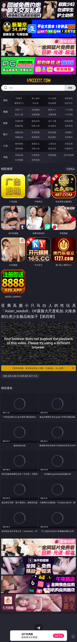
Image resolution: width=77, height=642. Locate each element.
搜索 (70, 87)
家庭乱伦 (36, 143)
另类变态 (69, 125)
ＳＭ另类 (69, 114)
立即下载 (58, 635)
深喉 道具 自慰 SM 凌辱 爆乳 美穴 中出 (20, 376)
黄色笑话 (52, 148)
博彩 (5, 100)
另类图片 (69, 137)
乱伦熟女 (52, 125)
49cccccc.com (38, 80)
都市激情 (19, 143)
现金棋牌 (52, 103)
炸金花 (36, 103)
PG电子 (19, 98)
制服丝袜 (19, 125)
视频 (5, 111)
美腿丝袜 (19, 137)
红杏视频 (19, 159)
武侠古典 (69, 143)
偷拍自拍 (36, 121)
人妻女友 (52, 143)
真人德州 (36, 98)
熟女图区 (52, 137)
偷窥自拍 (19, 132)
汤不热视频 (69, 155)
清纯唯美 (36, 137)
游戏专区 (69, 98)
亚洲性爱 (19, 121)
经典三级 (36, 125)
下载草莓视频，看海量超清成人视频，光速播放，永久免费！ (43, 368)
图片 (5, 134)
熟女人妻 (19, 114)
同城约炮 (19, 155)
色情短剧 (36, 159)
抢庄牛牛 (69, 103)
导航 (5, 157)
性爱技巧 (69, 148)
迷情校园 (19, 148)
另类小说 (36, 148)
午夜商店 (36, 155)
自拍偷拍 (36, 109)
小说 (5, 145)
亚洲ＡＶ (19, 109)
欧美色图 (52, 132)
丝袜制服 (36, 114)
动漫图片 (69, 132)
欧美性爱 (69, 121)
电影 (5, 123)
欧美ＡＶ (52, 109)
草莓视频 (52, 155)
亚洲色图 (36, 132)
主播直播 (52, 114)
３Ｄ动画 (69, 109)
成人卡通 (52, 121)
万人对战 (52, 98)
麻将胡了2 (19, 103)
